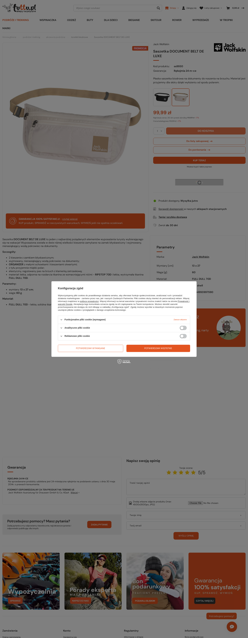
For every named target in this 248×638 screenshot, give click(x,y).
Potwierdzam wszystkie (158, 348)
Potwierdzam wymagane (90, 348)
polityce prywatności (89, 301)
